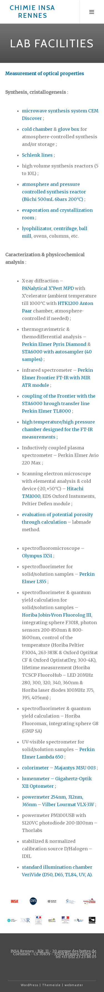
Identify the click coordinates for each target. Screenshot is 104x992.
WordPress (29, 985)
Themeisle (51, 985)
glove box (68, 129)
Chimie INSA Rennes (32, 11)
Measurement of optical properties (44, 73)
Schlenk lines (37, 155)
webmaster (74, 985)
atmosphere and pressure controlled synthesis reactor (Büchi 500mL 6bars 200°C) (54, 191)
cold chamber (37, 129)
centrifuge (65, 228)
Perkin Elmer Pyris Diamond (54, 344)
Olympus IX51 (37, 555)
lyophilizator (36, 228)
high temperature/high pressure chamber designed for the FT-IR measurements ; (58, 429)
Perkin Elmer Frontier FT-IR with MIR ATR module (57, 377)
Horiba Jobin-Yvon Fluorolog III (56, 615)
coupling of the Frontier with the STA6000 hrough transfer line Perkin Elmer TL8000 (58, 403)
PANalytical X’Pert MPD (48, 288)
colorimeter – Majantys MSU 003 (59, 768)
